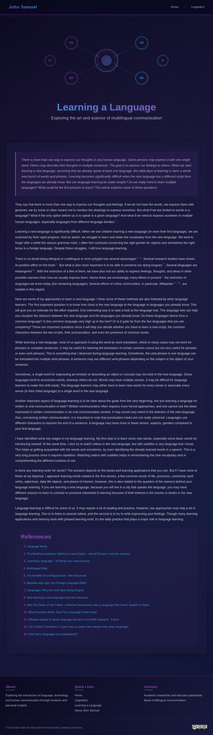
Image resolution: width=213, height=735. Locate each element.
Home (78, 695)
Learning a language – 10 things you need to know (58, 561)
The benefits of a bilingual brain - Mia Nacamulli (56, 575)
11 (174, 283)
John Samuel (23, 7)
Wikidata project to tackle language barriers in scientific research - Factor (73, 619)
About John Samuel (87, 710)
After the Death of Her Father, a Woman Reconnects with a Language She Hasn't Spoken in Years (88, 604)
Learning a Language (88, 705)
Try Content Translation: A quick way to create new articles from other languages (78, 626)
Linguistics (81, 700)
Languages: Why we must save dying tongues (55, 590)
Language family (37, 546)
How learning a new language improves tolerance (57, 597)
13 (33, 270)
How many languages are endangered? (53, 634)
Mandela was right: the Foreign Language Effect (57, 582)
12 (179, 283)
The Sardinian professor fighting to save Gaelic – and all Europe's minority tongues (78, 553)
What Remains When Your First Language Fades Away (62, 612)
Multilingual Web (37, 568)
